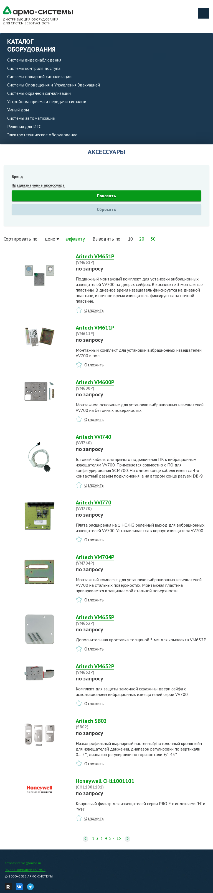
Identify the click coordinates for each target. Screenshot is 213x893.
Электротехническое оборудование (42, 134)
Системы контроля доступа (33, 68)
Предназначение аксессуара (38, 185)
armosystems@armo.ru (23, 863)
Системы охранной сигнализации (39, 93)
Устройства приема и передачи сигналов (46, 101)
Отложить (94, 310)
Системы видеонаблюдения (34, 60)
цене (50, 239)
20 (141, 239)
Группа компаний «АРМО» (25, 870)
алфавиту (75, 239)
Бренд (17, 176)
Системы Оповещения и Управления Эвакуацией (53, 85)
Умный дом (18, 110)
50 (153, 239)
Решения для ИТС (24, 126)
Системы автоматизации (31, 118)
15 (118, 838)
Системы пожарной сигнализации (39, 76)
